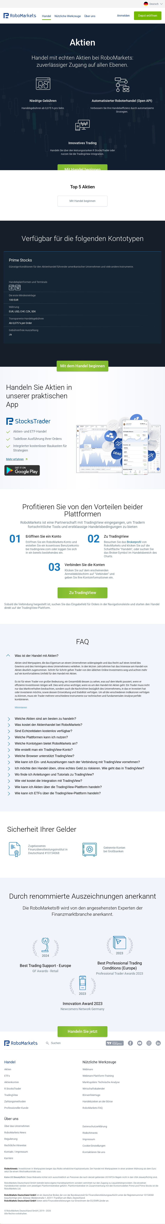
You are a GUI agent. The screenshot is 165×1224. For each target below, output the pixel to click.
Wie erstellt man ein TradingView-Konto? (44, 749)
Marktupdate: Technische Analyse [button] (101, 1082)
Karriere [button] (8, 1158)
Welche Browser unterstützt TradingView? (44, 756)
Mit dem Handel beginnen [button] (82, 366)
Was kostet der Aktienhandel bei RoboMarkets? (48, 725)
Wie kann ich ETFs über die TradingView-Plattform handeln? (58, 793)
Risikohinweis (89, 1132)
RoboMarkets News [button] (15, 1132)
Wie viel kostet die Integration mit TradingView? (48, 781)
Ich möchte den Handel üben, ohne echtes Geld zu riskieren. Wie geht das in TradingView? (79, 768)
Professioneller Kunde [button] (16, 1107)
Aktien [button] (7, 1069)
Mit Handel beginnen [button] (82, 169)
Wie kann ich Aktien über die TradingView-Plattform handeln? (58, 787)
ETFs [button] (7, 1075)
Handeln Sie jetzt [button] (82, 1031)
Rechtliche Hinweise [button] (15, 1145)
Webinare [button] (87, 1069)
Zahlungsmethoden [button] (15, 1101)
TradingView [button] (11, 1095)
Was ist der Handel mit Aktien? (36, 655)
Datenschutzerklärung (94, 1126)
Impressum (88, 1139)
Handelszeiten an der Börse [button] (97, 1101)
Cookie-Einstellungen (93, 1145)
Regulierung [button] (10, 1138)
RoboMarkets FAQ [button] (92, 1107)
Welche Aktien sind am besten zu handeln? (45, 718)
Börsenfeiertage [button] (91, 1095)
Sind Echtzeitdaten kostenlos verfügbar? (43, 731)
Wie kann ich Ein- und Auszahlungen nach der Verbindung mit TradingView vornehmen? (77, 762)
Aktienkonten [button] (11, 1082)
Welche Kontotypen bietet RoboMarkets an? (46, 743)
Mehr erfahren (15, 459)
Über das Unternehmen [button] (17, 1126)
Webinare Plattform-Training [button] (98, 1075)
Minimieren (21, 707)
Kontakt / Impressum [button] (16, 1151)
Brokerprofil (134, 542)
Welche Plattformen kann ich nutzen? (41, 737)
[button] (152, 4)
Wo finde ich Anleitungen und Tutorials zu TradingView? (54, 774)
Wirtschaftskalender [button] (93, 1088)
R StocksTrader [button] (12, 1088)
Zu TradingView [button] (82, 592)
